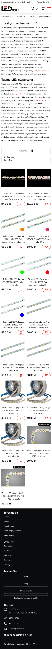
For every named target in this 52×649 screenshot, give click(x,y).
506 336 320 (14, 618)
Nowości (27, 2)
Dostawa (8, 550)
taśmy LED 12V (18, 94)
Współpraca (9, 526)
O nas (6, 516)
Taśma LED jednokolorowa (40, 16)
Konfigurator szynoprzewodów (26, 598)
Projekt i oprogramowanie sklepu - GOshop (21, 644)
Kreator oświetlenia (8, 2)
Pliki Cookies (9, 535)
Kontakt (7, 521)
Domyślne (8, 160)
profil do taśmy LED (41, 71)
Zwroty (7, 565)
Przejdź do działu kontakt (18, 635)
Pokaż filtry (26, 151)
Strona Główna (7, 16)
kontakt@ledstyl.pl (16, 628)
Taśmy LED (21, 16)
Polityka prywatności (12, 530)
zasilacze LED (38, 100)
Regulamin (8, 560)
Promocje (20, 2)
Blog (26, 583)
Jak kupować (9, 546)
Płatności (8, 555)
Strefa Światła (26, 591)
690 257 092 (14, 623)
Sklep (26, 576)
